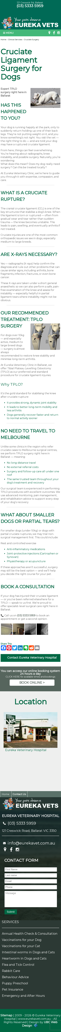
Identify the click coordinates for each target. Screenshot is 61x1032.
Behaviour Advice (15, 977)
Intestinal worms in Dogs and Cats (28, 952)
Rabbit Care (11, 971)
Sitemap (6, 1015)
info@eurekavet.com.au (31, 843)
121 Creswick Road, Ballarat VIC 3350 (29, 831)
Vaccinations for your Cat (21, 946)
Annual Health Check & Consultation (29, 933)
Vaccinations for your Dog (21, 940)
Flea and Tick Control (18, 965)
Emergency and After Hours (23, 996)
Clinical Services (15, 39)
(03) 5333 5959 (30, 6)
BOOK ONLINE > (32, 682)
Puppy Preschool (15, 983)
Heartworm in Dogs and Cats (24, 958)
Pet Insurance (12, 989)
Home (3, 39)
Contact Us (19, 794)
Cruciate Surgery (31, 39)
